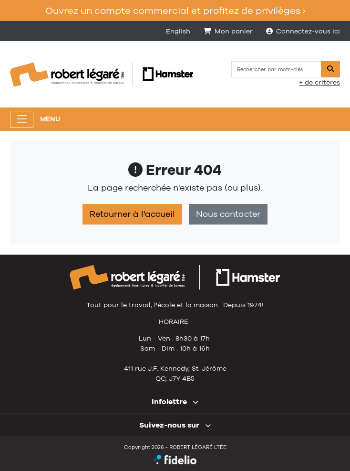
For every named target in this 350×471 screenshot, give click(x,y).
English (178, 31)
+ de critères (319, 82)
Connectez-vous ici (303, 31)
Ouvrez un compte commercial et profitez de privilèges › (175, 10)
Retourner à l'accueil (132, 214)
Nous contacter (228, 214)
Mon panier (228, 31)
